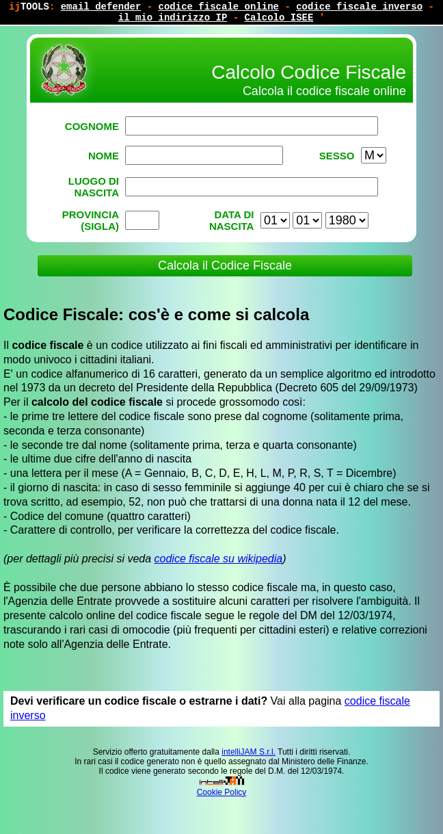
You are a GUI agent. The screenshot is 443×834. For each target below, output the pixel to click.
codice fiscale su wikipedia (219, 558)
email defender (101, 6)
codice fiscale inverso (359, 6)
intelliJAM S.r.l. (249, 752)
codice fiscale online (219, 6)
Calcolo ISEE (279, 17)
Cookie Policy (222, 792)
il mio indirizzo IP (173, 17)
